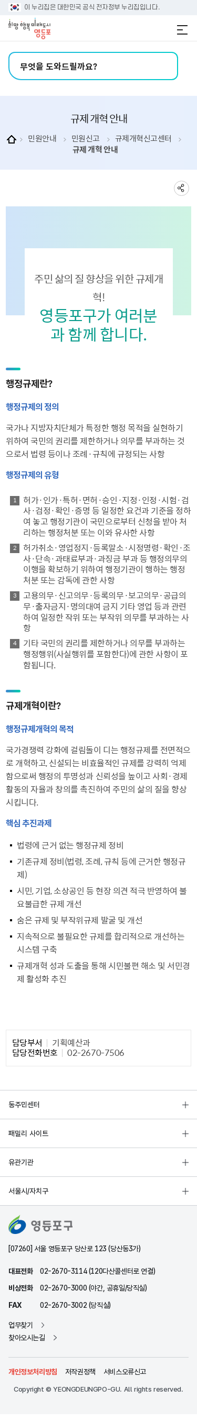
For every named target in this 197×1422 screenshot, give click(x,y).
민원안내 (42, 138)
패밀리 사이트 (28, 1133)
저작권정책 (80, 1372)
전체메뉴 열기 (182, 30)
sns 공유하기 (181, 188)
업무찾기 (20, 1325)
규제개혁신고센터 (143, 138)
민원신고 (85, 138)
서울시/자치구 (28, 1191)
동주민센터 (24, 1104)
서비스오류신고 (124, 1372)
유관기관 (21, 1162)
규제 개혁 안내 (95, 149)
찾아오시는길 (26, 1337)
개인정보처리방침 (32, 1372)
